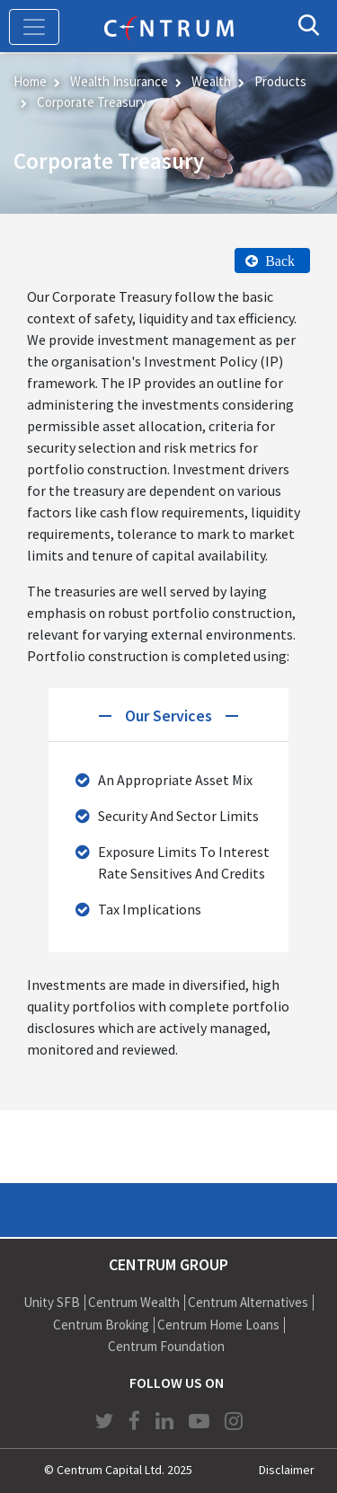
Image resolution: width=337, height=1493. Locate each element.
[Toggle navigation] (34, 27)
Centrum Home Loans (218, 1324)
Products (280, 81)
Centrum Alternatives (248, 1302)
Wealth (211, 81)
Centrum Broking (101, 1324)
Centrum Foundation (166, 1346)
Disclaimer (287, 1470)
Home (30, 81)
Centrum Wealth (134, 1302)
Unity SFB (51, 1302)
